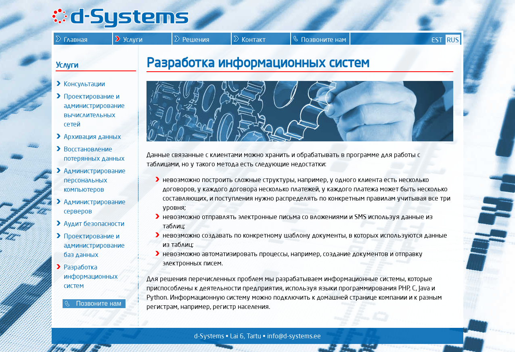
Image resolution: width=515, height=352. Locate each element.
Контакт (254, 39)
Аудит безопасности (94, 223)
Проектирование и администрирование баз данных (94, 245)
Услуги (132, 39)
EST (436, 40)
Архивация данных (92, 137)
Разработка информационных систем (91, 276)
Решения (195, 39)
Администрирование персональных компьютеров (95, 180)
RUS (453, 40)
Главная (76, 39)
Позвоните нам (98, 303)
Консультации (84, 84)
